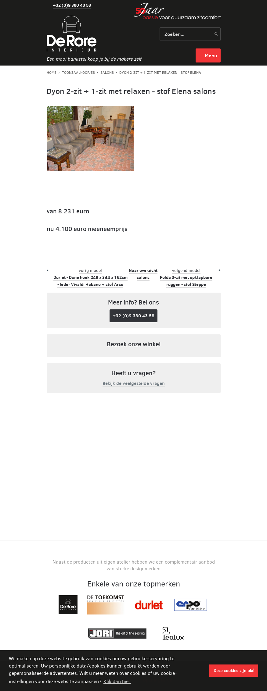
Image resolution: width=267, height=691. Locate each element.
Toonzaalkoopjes (78, 72)
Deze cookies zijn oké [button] (234, 671)
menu (211, 55)
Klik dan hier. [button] (117, 681)
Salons (107, 72)
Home (51, 72)
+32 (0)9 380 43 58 (72, 5)
